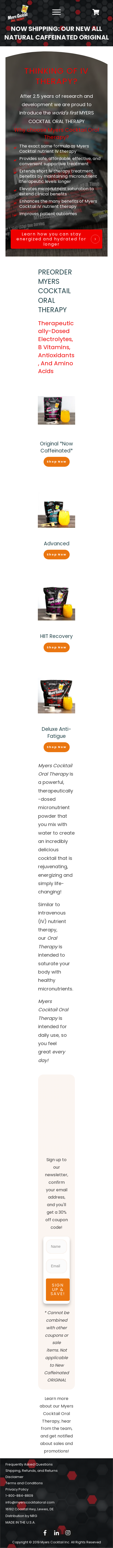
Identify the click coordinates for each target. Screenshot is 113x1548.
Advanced (56, 543)
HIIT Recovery (56, 636)
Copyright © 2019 (41, 1542)
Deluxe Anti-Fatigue (56, 733)
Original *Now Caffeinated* (56, 447)
